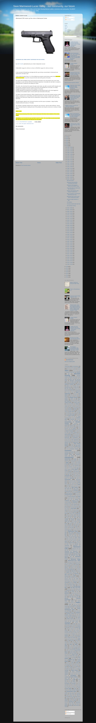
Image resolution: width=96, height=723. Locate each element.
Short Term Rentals (73, 653)
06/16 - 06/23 (70, 223)
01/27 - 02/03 (70, 258)
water (75, 700)
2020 (67, 143)
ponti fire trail (76, 604)
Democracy (67, 437)
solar (72, 662)
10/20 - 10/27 (70, 164)
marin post (67, 542)
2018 (67, 266)
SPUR (73, 666)
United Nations (72, 693)
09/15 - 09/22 (70, 173)
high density (75, 487)
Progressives (67, 612)
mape (66, 532)
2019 (67, 145)
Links (66, 28)
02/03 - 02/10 (70, 257)
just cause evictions (68, 512)
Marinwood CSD (30, 123)
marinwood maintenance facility (71, 552)
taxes (74, 681)
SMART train (71, 659)
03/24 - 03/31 (70, 244)
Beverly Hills (67, 389)
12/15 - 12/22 (70, 150)
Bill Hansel (78, 390)
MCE (69, 565)
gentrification (67, 475)
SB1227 (77, 641)
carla (76, 406)
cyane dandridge (72, 429)
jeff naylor (66, 507)
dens (71, 438)
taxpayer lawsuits (73, 682)
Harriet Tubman (73, 484)
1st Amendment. (75, 366)
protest (75, 614)
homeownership (67, 491)
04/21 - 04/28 (70, 237)
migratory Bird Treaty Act (71, 572)
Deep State (69, 436)
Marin (75, 533)
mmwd (78, 574)
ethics (67, 461)
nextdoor (71, 582)
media (78, 567)
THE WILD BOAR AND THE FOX (73, 203)
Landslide (66, 519)
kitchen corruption (77, 516)
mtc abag (71, 577)
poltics (70, 604)
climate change (71, 415)
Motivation (66, 576)
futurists (66, 471)
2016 (67, 269)
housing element (69, 494)
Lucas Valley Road (68, 530)
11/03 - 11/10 (70, 161)
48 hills (66, 367)
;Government (67, 366)
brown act (73, 398)
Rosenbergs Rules (68, 632)
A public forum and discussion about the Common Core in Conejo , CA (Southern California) (75, 44)
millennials (76, 573)
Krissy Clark (69, 517)
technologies (67, 683)
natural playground (68, 581)
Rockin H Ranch (76, 631)
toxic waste (68, 688)
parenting (67, 590)
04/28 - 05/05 (70, 236)
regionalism (67, 623)
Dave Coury (71, 433)
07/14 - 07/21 (70, 216)
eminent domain (68, 454)
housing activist (69, 492)
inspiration (75, 502)
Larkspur (72, 519)
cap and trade (77, 405)
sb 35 (68, 640)
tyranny (66, 693)
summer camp (73, 674)
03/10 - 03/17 (70, 248)
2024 (67, 136)
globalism (66, 478)
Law (79, 521)
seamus (70, 648)
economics (68, 450)
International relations (68, 503)
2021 (67, 142)
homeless (75, 490)
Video (66, 698)
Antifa (78, 383)
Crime (20, 123)
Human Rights (70, 498)
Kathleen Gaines (72, 513)
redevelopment (68, 622)
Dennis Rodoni (67, 438)
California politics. (77, 402)
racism (79, 617)
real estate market (74, 621)
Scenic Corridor (76, 645)
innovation (69, 502)
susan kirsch (67, 678)
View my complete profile (70, 361)
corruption (74, 424)
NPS (65, 586)
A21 (79, 367)
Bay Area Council (68, 388)
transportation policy (71, 691)
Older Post (59, 162)
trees (70, 692)
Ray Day (67, 619)
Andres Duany (74, 382)
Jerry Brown (77, 507)
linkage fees (67, 526)
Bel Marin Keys (76, 388)
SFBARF (66, 653)
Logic (76, 527)
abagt (79, 370)
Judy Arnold (76, 511)
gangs (70, 471)
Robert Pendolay (76, 630)
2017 (67, 268)
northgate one (76, 583)
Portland (66, 606)
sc (70, 645)
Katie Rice (78, 513)
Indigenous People (75, 500)
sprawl (70, 666)
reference (76, 622)
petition (71, 594)
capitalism (66, 406)
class (78, 414)
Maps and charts (68, 30)
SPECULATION (74, 665)
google (78, 478)
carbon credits (71, 406)
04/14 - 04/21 (70, 239)
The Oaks (73, 684)
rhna (75, 626)
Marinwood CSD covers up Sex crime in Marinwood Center (73, 197)
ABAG (67, 370)
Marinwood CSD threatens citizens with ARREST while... (73, 186)
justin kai (74, 512)
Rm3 (70, 630)
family (70, 464)
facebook (73, 462)
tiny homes (66, 686)
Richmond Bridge (70, 628)
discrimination (77, 441)
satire (79, 639)
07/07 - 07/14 (70, 218)
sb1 (73, 641)
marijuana (70, 533)
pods (75, 599)
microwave (68, 570)
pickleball (71, 595)
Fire (65, 465)
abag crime (75, 370)
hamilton (77, 483)
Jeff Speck (71, 507)
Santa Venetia (69, 639)
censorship (70, 408)
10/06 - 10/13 (70, 168)
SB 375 (71, 640)
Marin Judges (76, 541)
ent (77, 455)
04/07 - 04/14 (70, 241)
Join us (66, 26)
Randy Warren (78, 618)
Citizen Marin (71, 411)
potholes (70, 606)
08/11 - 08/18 (70, 209)
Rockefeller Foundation (68, 631)
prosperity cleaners (68, 614)
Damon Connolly (69, 430)
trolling (78, 692)
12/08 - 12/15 (70, 152)
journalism (77, 509)
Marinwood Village (75, 559)
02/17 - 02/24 (70, 253)
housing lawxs (78, 494)
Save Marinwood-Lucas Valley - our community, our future (44, 6)
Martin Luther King (69, 564)
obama (71, 586)
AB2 (75, 369)
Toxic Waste (67, 31)
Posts (67, 17)
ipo (77, 503)
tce (78, 682)
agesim (71, 378)
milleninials (71, 573)
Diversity (66, 443)
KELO (68, 514)
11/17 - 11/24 (70, 157)
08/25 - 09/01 (70, 178)
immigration (67, 500)
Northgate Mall (70, 583)
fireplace (69, 465)
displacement (75, 442)
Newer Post (19, 162)
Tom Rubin (72, 686)
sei (66, 649)
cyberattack (78, 429)
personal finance (74, 593)
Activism (78, 372)
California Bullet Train (75, 401)
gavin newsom (76, 474)
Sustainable (67, 679)
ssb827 (77, 666)
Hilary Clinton (76, 488)
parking (72, 590)
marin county (77, 537)
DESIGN (79, 438)
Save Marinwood (69, 359)
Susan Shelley (75, 678)
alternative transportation (75, 380)
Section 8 (78, 648)
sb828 (66, 645)
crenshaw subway (69, 427)
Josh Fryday (72, 509)
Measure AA (73, 567)
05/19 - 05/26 (70, 230)
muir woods (76, 578)
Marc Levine (71, 532)
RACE (74, 617)
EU (69, 461)
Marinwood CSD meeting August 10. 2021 (75, 296)
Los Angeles (77, 528)
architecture (78, 384)
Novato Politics (72, 584)
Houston (66, 496)
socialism (78, 661)
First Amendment (76, 465)
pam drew (78, 589)
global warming (76, 476)
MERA (71, 568)
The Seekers (69, 202)
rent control (78, 625)
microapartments (71, 569)
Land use (72, 518)
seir (69, 649)
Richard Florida (71, 627)
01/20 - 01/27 (70, 260)
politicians (72, 602)
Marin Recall (72, 542)
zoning (66, 706)
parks (76, 590)
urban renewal (72, 696)
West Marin (71, 702)
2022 (67, 140)
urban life (66, 696)
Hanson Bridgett (67, 484)
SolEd (77, 662)
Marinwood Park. (68, 556)
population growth (75, 605)
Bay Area (76, 387)
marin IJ (70, 541)
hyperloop (76, 499)
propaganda (78, 612)
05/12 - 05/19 (70, 232)
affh (68, 373)
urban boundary (69, 695)
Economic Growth (74, 448)
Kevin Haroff (73, 514)
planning (66, 598)
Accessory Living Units (70, 372)
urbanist (68, 697)
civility (79, 412)
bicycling (71, 389)
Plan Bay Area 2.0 (73, 596)
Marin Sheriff (78, 542)
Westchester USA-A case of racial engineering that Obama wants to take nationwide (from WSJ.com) (75, 97)
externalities (73, 461)
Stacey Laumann (77, 667)
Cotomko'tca (71, 425)
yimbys (70, 705)
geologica (78, 475)
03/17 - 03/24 (70, 246)
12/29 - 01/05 (70, 147)
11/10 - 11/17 (70, 159)
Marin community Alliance (73, 536)
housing (78, 491)
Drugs (79, 447)
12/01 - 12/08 (70, 154)
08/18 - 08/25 (70, 207)
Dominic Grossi (70, 446)
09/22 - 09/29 (70, 171)
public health (72, 616)
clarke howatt (72, 414)
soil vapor (68, 662)
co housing (68, 416)
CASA (69, 407)
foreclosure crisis (72, 466)
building (72, 400)
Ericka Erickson (74, 460)
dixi (71, 443)
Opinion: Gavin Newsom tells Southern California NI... (72, 191)
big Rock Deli (77, 389)
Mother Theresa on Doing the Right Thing (74, 283)
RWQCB (66, 635)
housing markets (69, 495)
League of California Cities (71, 522)
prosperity (77, 613)
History (66, 490)
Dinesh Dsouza (67, 441)
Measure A (67, 567)
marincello (76, 544)
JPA (65, 511)
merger (75, 568)
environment (68, 458)
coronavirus (67, 424)
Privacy (69, 611)
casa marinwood (76, 407)
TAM (74, 679)
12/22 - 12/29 (70, 148)
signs (69, 654)
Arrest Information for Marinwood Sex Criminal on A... (73, 188)
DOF (73, 445)
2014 (67, 273)
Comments (68, 19)
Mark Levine (67, 563)
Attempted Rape (76, 385)
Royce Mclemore (75, 632)
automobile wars (68, 387)
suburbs (66, 674)
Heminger (72, 486)
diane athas (68, 439)
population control (68, 605)
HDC (68, 486)
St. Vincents (70, 667)
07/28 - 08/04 (70, 213)
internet (74, 503)
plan (74, 595)
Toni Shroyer (74, 687)
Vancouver (77, 697)
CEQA (75, 408)
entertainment (69, 457)
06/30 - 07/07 (70, 220)
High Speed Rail (68, 488)
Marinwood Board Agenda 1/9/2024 (72, 82)
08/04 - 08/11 (70, 211)
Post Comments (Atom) (26, 165)
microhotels (78, 569)
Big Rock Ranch (67, 390)
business (76, 400)
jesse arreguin (67, 508)
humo (75, 498)
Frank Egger (76, 467)
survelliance (67, 676)
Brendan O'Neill (71, 396)
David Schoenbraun (76, 434)
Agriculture (76, 378)
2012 (67, 277)
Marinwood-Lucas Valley (74, 560)
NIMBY (75, 582)
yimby (66, 705)
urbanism (78, 696)
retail (72, 626)
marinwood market (68, 553)
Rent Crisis (68, 626)
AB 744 (68, 369)
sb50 (66, 644)
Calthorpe (77, 403)
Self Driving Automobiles (75, 649)
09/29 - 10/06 (70, 170)
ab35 (78, 369)
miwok (73, 574)
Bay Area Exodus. (70, 180)
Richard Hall (77, 627)
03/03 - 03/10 (70, 250)
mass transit (75, 564)
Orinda (68, 589)
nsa (68, 586)
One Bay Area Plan (75, 587)
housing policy (76, 495)
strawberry (66, 671)
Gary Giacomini (76, 471)
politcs (72, 600)
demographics (75, 437)
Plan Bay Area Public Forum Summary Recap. (75, 338)
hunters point (69, 499)
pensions (67, 593)
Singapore (66, 655)
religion (74, 623)
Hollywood (70, 490)
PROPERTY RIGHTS (70, 613)
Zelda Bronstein (76, 705)
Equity (75, 458)
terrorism (69, 684)
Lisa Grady (72, 526)
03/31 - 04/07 (70, 243)
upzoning (78, 693)
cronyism (74, 428)
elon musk (77, 453)
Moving (71, 576)
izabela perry (68, 504)
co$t (74, 416)
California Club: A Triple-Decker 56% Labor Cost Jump (75, 124)
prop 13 (72, 612)
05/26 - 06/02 (70, 229)
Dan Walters (67, 432)
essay (79, 460)
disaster (72, 441)
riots (75, 628)
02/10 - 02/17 (70, 255)
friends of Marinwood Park (74, 470)
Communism (72, 419)
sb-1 (69, 641)
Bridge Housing (73, 397)
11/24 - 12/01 (70, 156)
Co (79, 415)
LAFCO (75, 517)
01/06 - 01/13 (70, 264)
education (67, 453)
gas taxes (70, 474)
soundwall (68, 665)
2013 (67, 275)
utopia (72, 697)
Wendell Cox (71, 701)
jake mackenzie (74, 504)
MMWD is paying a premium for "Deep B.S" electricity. (71, 106)
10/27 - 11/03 (70, 163)
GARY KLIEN (20, 63)
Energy (72, 455)
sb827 (76, 644)
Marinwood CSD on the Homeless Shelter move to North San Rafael (75, 73)
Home (39, 162)
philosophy (66, 595)
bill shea (68, 392)
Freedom (66, 470)
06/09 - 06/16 (70, 225)
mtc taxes (76, 577)
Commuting (76, 420)
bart (72, 387)
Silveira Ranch (75, 654)
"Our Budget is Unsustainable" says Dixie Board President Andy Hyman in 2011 (74, 348)
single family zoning (73, 655)
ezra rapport (78, 461)
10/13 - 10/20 (70, 166)
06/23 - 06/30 (70, 221)
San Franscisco (71, 636)
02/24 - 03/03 (70, 251)
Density (75, 438)
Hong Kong (74, 491)
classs (66, 415)
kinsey (71, 516)
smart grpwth (74, 658)
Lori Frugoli (71, 528)
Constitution (76, 423)
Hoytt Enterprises (72, 496)
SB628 (70, 644)
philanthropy (77, 594)
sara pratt (74, 639)
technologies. (73, 683)
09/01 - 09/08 (70, 177)
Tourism (79, 687)
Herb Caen (77, 486)
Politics (78, 602)
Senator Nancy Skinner (69, 650)
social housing (73, 661)
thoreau (78, 684)
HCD (79, 484)
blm (72, 392)
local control (71, 527)
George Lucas (68, 476)
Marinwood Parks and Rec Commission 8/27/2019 (72, 183)
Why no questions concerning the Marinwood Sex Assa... (73, 194)
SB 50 (77, 640)
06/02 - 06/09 (70, 227)
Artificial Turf (68, 385)
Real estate (73, 619)
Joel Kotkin (73, 508)
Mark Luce (72, 563)
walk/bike (70, 700)
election (72, 453)
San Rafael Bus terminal (70, 637)
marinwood (67, 545)
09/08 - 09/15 (70, 175)
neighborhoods (75, 581)
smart (74, 657)
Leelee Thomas (76, 523)
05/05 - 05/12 (70, 234)
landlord (78, 518)
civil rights (75, 412)
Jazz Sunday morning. (71, 205)
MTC (75, 576)
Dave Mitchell (77, 433)
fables (67, 462)
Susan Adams (74, 676)
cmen (77, 415)
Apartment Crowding (69, 384)
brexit (76, 396)
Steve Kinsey (74, 670)
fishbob (66, 466)
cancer (72, 405)
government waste (72, 480)
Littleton (76, 526)
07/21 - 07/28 (70, 214)
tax (69, 681)
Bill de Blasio (73, 390)
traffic (75, 688)
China (74, 410)
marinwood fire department (71, 551)
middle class (73, 570)
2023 (67, 138)
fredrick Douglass (67, 469)
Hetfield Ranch (67, 487)
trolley (74, 692)
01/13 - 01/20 (70, 262)
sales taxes (75, 635)
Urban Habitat (76, 695)
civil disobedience (69, 412)
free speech (24, 123)
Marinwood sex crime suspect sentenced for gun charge (30, 59)
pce (77, 591)
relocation (78, 623)
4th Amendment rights (71, 367)
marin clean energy (72, 535)
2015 (67, 271)
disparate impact (68, 442)
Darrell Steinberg (74, 432)
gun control (72, 483)
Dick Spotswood (75, 439)
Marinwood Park (74, 555)
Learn (71, 523)
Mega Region (67, 568)
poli (78, 599)
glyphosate (72, 478)
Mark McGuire (78, 563)
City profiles (78, 411)
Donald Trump (77, 446)
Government (68, 479)
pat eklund (72, 591)
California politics (68, 402)
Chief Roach (70, 410)
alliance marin (71, 379)
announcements (72, 383)
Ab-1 (72, 369)
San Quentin (78, 636)
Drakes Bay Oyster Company (72, 447)
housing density (76, 492)
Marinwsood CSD (70, 562)
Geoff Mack (74, 475)
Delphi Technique (76, 436)
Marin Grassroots (74, 540)
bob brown (75, 393)
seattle (74, 648)
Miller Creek (67, 574)
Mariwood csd (77, 562)
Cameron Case (67, 405)
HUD (79, 496)
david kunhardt (68, 434)
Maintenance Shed (72, 531)
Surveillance (73, 675)
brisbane (66, 398)
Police (66, 600)
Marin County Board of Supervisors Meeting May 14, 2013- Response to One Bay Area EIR (75, 115)
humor (79, 498)
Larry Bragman (74, 521)
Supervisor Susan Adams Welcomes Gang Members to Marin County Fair (75, 87)
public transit (68, 617)
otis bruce (72, 589)
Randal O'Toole (70, 618)
